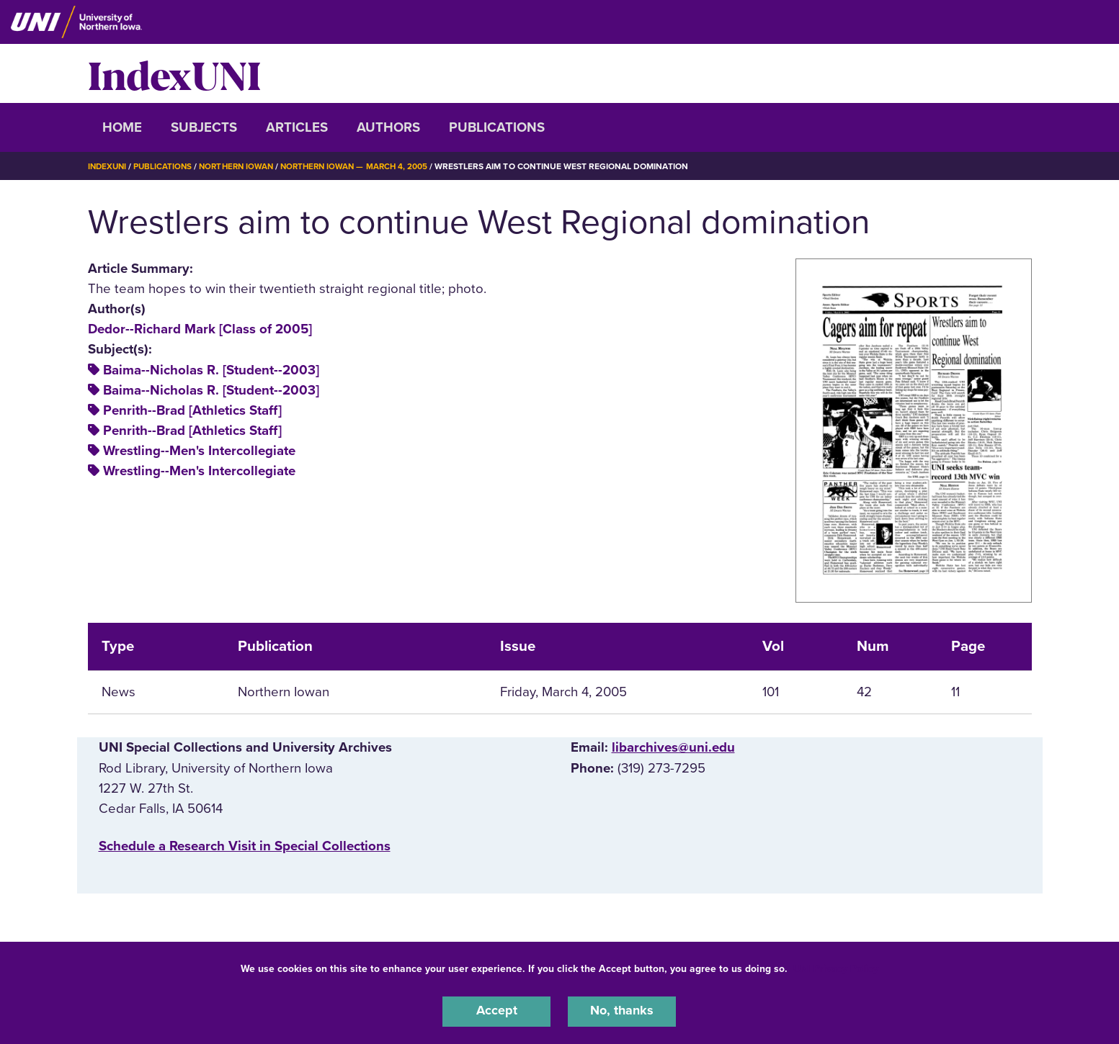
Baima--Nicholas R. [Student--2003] (211, 370)
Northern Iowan (242, 166)
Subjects (204, 127)
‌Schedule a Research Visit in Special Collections (245, 846)
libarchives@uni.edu (673, 747)
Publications (497, 127)
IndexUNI (174, 73)
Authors (388, 127)
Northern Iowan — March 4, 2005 (365, 166)
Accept (496, 1011)
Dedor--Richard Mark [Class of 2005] (200, 329)
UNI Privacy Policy (835, 967)
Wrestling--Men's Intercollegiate (199, 451)
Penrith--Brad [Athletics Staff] (192, 410)
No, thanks (622, 1011)
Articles (297, 127)
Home (122, 127)
